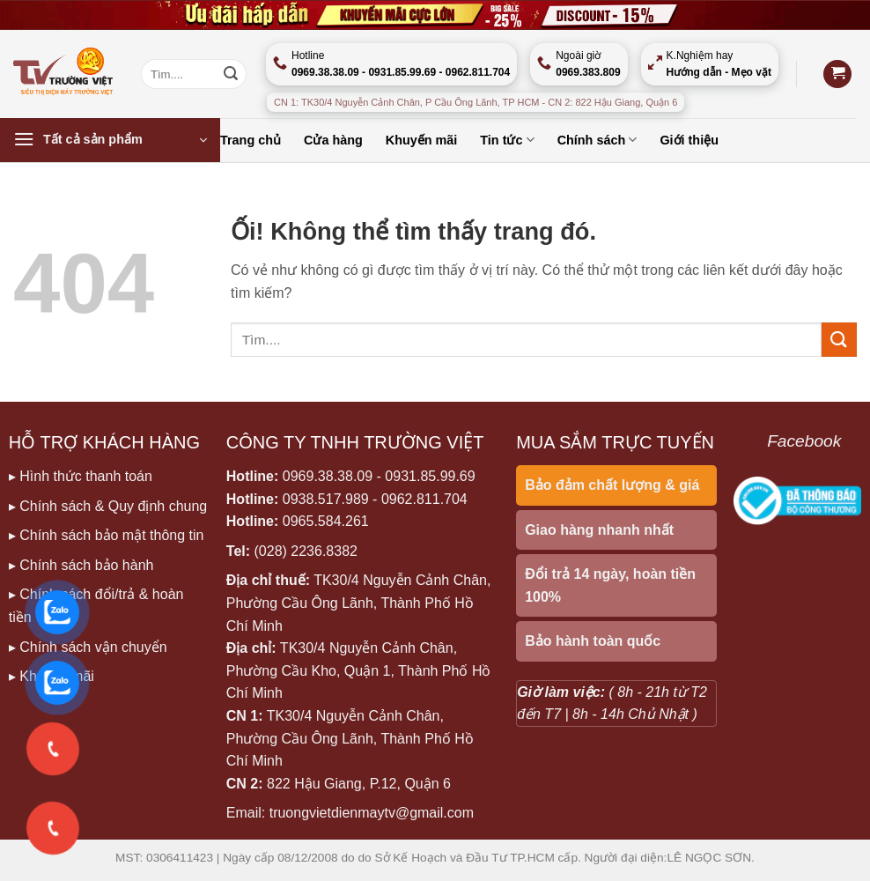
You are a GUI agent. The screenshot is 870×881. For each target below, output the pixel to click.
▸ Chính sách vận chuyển (88, 647)
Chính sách (597, 139)
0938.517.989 (326, 499)
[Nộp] (231, 74)
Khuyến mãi (422, 140)
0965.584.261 (326, 521)
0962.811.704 (424, 499)
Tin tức (507, 139)
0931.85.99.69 (430, 476)
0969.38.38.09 (327, 476)
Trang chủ (250, 140)
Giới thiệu (689, 140)
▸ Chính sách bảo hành (81, 565)
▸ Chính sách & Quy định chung (108, 506)
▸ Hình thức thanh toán (80, 476)
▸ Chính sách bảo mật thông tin (106, 535)
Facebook (804, 441)
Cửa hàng (333, 140)
